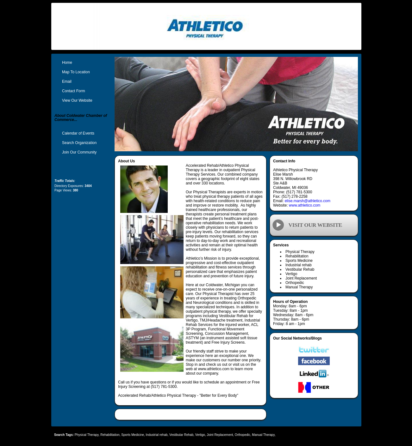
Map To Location (76, 72)
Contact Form (73, 91)
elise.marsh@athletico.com (307, 201)
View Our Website (77, 100)
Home (67, 62)
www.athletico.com (304, 205)
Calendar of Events (78, 133)
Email (67, 81)
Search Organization (79, 143)
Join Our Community (79, 152)
